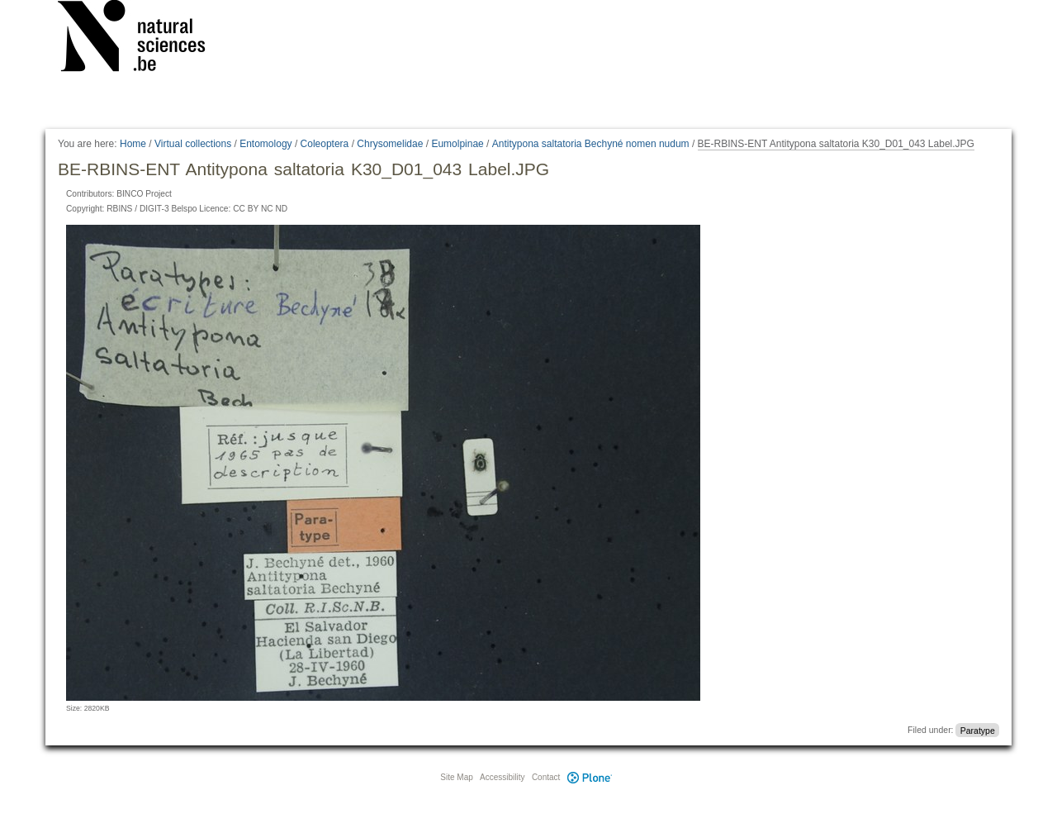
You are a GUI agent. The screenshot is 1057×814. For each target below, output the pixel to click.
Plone (589, 777)
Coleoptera (325, 144)
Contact (546, 777)
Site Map (456, 777)
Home (133, 144)
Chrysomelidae (390, 144)
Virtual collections (192, 144)
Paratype (977, 730)
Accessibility (502, 777)
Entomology (265, 144)
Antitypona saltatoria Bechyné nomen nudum (591, 144)
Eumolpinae (457, 144)
